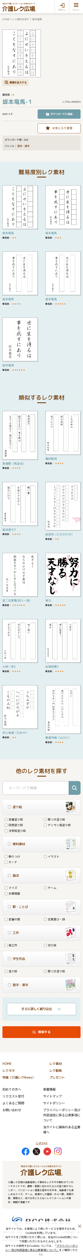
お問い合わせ (11, 1109)
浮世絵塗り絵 (15, 831)
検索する (44, 1032)
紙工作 (11, 945)
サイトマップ (52, 1096)
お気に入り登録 (62, 128)
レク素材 (55, 1064)
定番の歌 (12, 919)
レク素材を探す (20, 19)
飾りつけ (12, 856)
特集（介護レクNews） (18, 1077)
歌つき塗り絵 (54, 819)
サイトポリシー (54, 1103)
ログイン (62, 9)
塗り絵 (11, 971)
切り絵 (50, 945)
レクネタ (8, 1070)
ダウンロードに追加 (61, 114)
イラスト (51, 856)
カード (11, 862)
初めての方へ (11, 1089)
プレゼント (57, 1077)
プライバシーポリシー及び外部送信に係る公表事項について (61, 1114)
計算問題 (12, 893)
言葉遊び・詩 (54, 919)
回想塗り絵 (14, 825)
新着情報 (49, 1089)
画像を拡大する (18, 82)
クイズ (11, 888)
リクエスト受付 (13, 1096)
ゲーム (50, 888)
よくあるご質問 (13, 1103)
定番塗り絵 (14, 819)
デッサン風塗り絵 (57, 825)
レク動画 (55, 1070)
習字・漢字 (23, 146)
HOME (6, 19)
